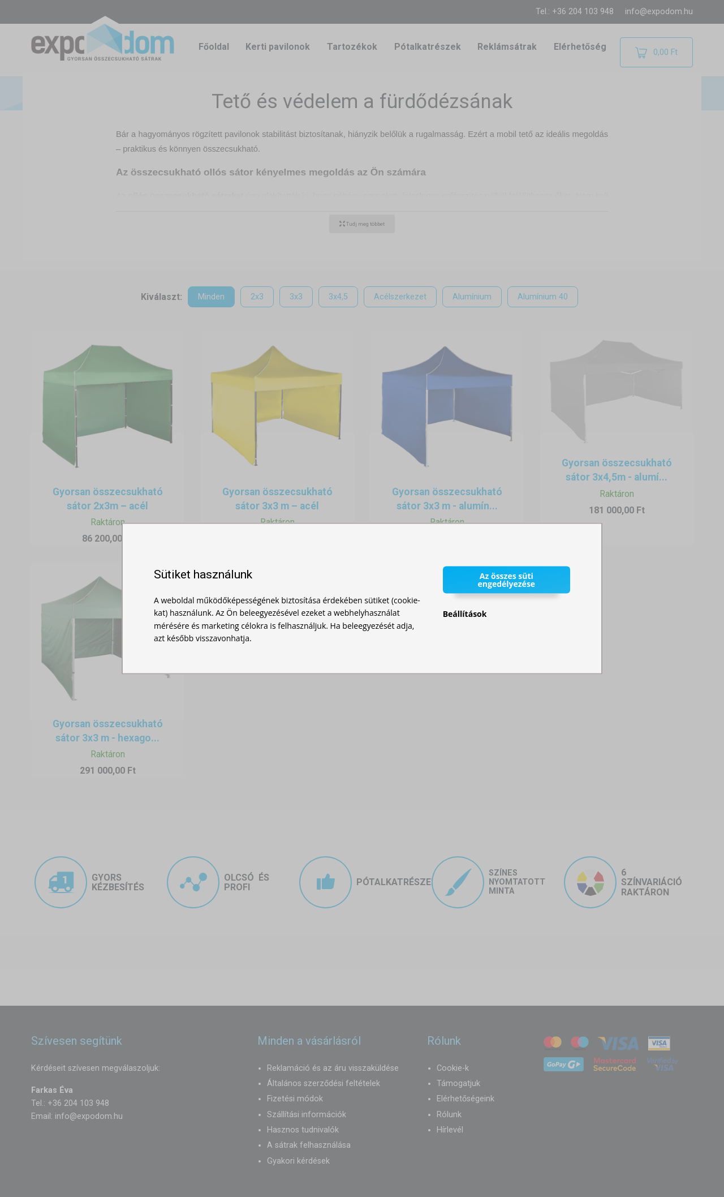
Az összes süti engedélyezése (507, 579)
